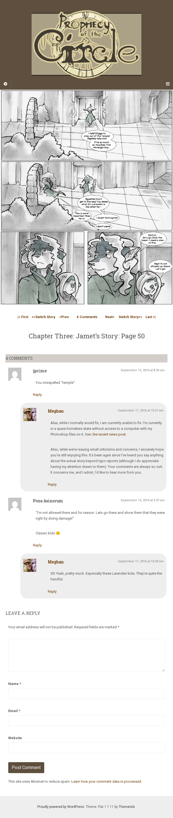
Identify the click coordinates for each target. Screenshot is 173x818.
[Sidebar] (5, 84)
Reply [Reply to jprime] (37, 395)
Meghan (56, 411)
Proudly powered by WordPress (60, 807)
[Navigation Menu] (167, 84)
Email (14, 711)
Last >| (151, 317)
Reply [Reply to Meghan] (52, 484)
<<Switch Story (43, 317)
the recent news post (109, 434)
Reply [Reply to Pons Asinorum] (37, 545)
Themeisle (127, 807)
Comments (87, 317)
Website (15, 738)
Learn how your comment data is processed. (106, 781)
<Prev (64, 317)
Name (14, 684)
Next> (110, 317)
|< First (23, 317)
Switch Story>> (130, 317)
